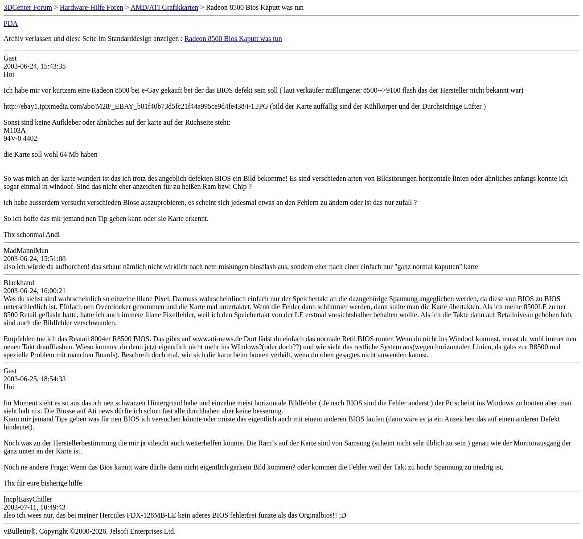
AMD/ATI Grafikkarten (164, 7)
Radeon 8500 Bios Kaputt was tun (233, 38)
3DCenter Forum (28, 7)
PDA (11, 23)
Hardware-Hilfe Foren (91, 7)
